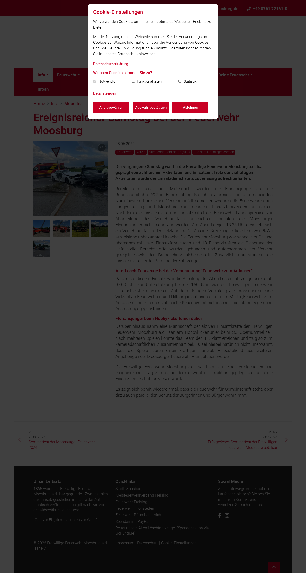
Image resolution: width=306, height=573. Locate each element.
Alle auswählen (111, 107)
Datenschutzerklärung (110, 64)
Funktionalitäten (149, 81)
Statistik (190, 81)
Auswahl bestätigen (151, 107)
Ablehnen (190, 107)
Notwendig (106, 81)
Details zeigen (104, 93)
